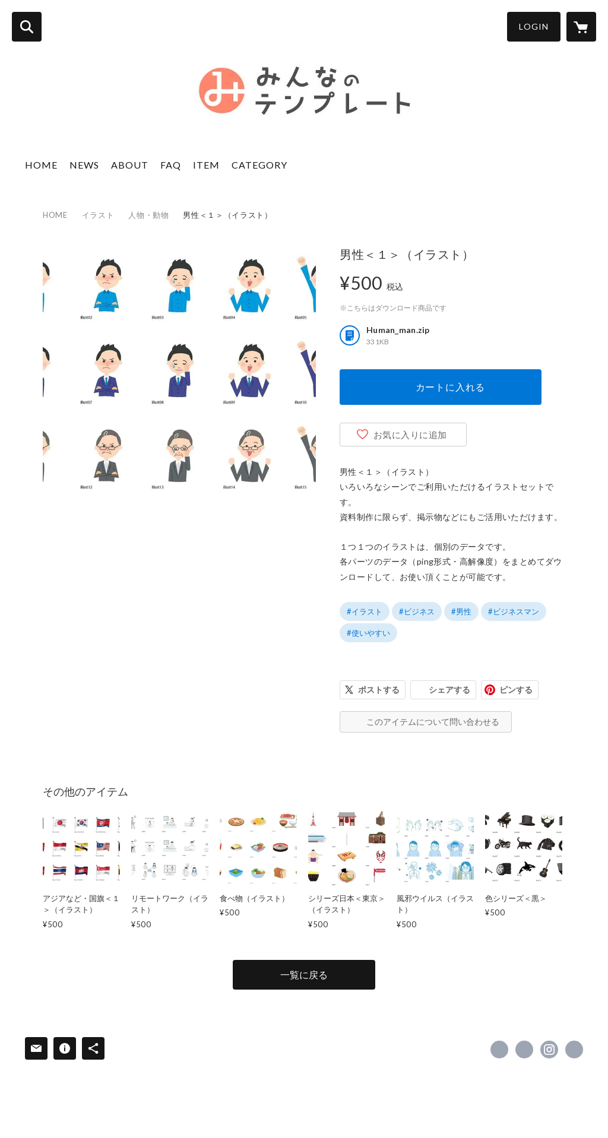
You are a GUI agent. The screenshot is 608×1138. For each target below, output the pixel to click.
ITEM (206, 164)
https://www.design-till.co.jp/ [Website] (574, 1049)
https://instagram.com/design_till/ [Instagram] (549, 1049)
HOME (41, 164)
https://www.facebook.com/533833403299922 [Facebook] (499, 1049)
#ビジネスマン (513, 611)
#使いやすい (368, 633)
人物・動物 (148, 215)
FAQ (170, 164)
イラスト (98, 215)
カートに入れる (451, 386)
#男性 (461, 611)
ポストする (379, 689)
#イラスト (364, 611)
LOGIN (534, 26)
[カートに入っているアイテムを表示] (581, 27)
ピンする (516, 689)
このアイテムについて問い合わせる (432, 722)
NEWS (84, 164)
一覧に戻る (304, 974)
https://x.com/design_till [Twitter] (524, 1049)
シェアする (449, 689)
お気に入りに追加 (410, 434)
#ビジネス (417, 611)
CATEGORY (259, 164)
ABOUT (129, 164)
